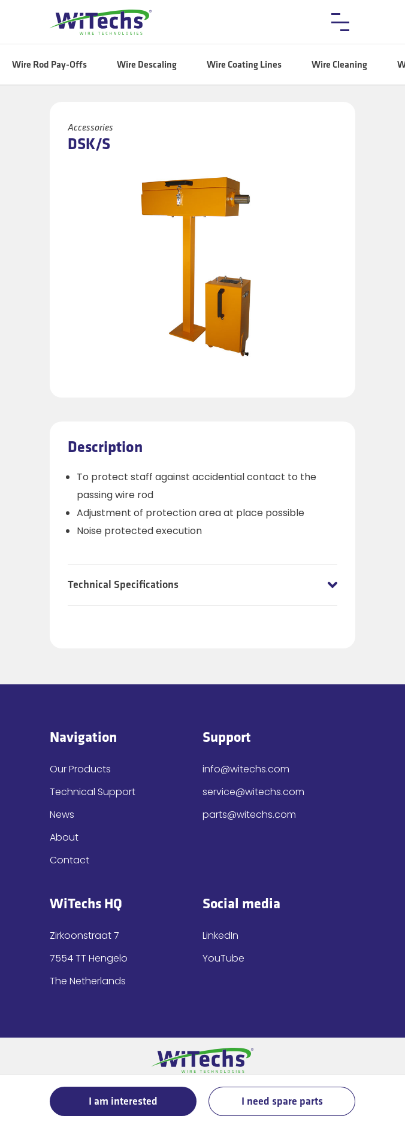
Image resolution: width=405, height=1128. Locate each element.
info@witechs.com (245, 769)
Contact (69, 860)
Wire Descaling (147, 65)
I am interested (123, 1101)
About (64, 837)
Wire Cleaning (339, 65)
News (62, 814)
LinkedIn (220, 935)
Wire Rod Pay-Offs (49, 65)
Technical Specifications (123, 584)
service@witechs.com (253, 792)
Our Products (80, 769)
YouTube (223, 958)
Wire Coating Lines (244, 65)
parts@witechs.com (249, 814)
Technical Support (92, 792)
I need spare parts (282, 1101)
